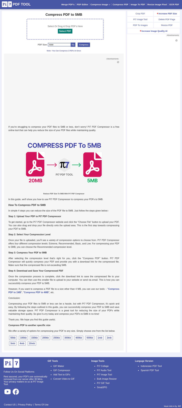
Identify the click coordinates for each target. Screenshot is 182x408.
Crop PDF (140, 13)
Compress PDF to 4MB (36, 292)
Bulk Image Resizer (107, 379)
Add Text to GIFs (61, 374)
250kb (56, 338)
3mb (12, 343)
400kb (79, 338)
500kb (90, 338)
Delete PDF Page (167, 19)
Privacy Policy (25, 404)
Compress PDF (120, 4)
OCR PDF (174, 4)
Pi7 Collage (103, 366)
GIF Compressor (61, 370)
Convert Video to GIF (64, 379)
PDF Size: (42, 44)
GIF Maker (58, 366)
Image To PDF (138, 4)
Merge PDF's (68, 4)
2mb (109, 338)
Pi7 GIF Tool (103, 383)
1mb (100, 338)
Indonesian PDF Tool (151, 366)
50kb (12, 338)
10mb (32, 343)
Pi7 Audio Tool (104, 370)
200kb (45, 338)
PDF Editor (82, 4)
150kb (34, 338)
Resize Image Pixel (157, 4)
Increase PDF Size (168, 13)
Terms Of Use (41, 404)
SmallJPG (102, 387)
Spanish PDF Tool (150, 370)
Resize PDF (167, 25)
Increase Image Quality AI (154, 31)
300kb (67, 338)
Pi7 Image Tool (140, 19)
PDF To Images (140, 25)
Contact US (10, 404)
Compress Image (100, 4)
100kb (23, 338)
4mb (22, 343)
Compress (83, 45)
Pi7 (179, 406)
